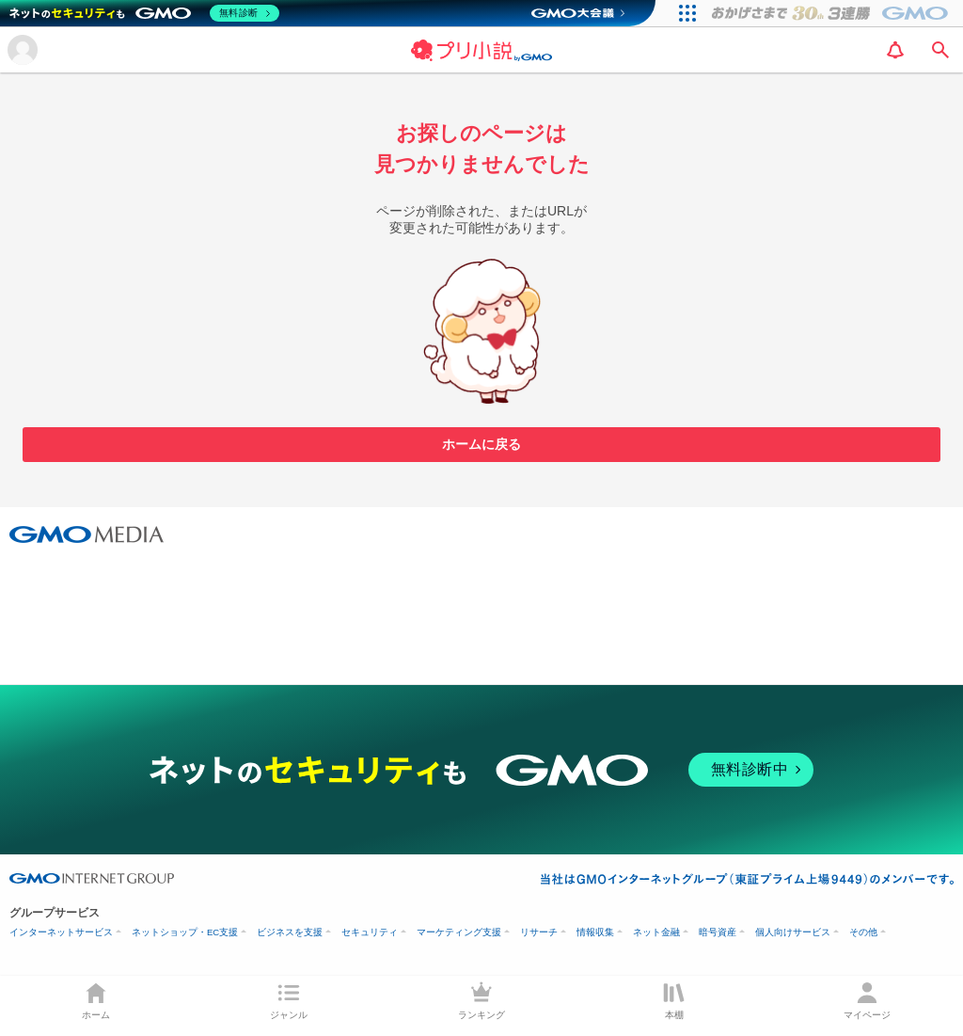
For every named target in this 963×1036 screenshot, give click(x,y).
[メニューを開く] (23, 50)
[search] (940, 49)
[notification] (895, 49)
